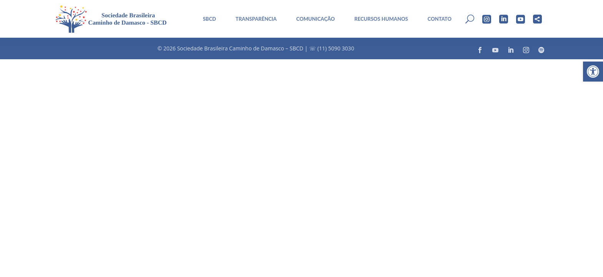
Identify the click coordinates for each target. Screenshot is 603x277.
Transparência (256, 19)
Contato (439, 19)
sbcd (209, 19)
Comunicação (315, 19)
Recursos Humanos (381, 19)
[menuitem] (206, 19)
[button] (593, 72)
